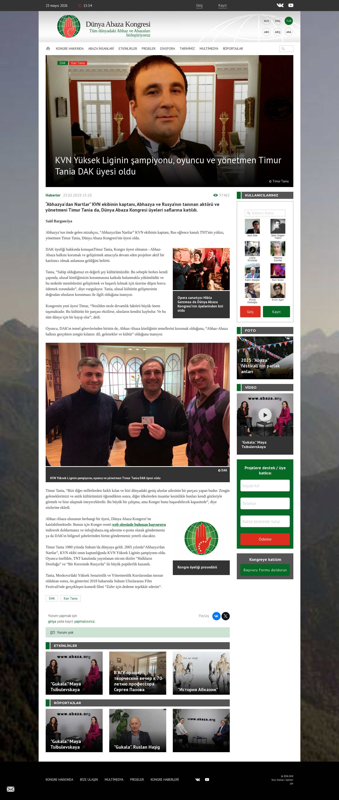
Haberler (53, 195)
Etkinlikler (128, 48)
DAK (63, 63)
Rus (266, 21)
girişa (52, 621)
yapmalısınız (84, 621)
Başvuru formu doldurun (265, 569)
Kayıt (222, 5)
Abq (277, 32)
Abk (266, 32)
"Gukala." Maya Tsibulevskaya (254, 444)
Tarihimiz (187, 48)
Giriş (199, 5)
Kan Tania (78, 63)
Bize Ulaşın (89, 779)
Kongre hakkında (70, 48)
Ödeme (265, 539)
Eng (277, 21)
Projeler (148, 48)
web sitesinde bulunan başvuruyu (139, 524)
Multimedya (209, 48)
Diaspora (167, 48)
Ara (288, 32)
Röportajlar (233, 48)
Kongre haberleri (165, 779)
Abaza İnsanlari (101, 48)
